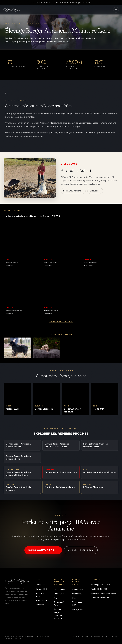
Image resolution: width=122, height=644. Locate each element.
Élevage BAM (41, 585)
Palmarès (40, 605)
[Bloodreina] (12, 10)
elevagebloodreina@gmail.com (74, 3)
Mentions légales (82, 636)
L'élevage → (95, 191)
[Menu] (116, 10)
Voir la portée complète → (61, 321)
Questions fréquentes (100, 597)
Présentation (59, 589)
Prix (55, 598)
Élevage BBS (41, 589)
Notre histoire (41, 600)
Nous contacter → (43, 550)
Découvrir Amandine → (73, 191)
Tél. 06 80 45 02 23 (40, 3)
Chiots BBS (77, 594)
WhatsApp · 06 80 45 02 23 (102, 585)
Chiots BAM (59, 594)
